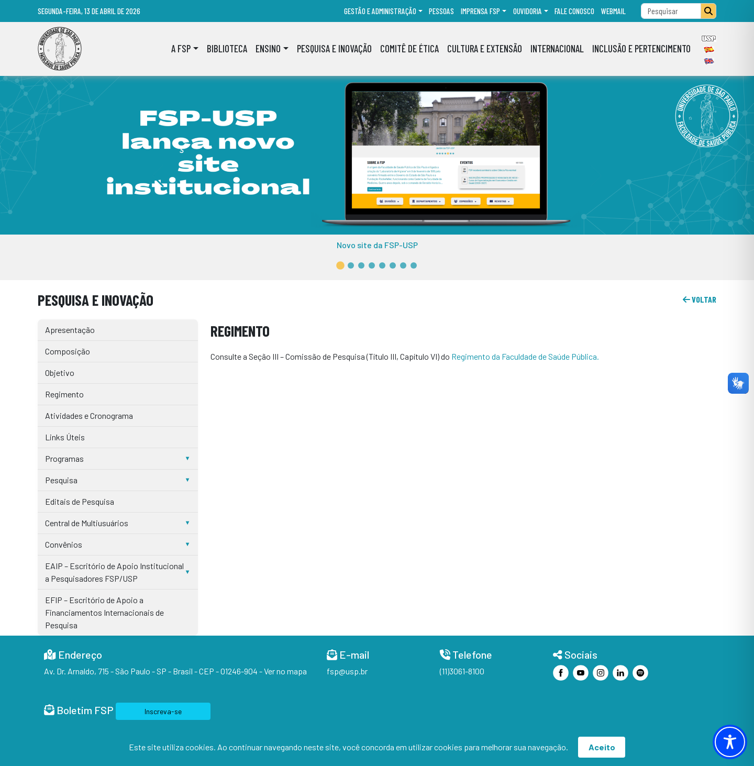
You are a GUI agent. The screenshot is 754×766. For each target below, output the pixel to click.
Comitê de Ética (409, 48)
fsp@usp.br (347, 671)
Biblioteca (227, 48)
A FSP (181, 48)
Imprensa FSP (480, 11)
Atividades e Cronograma (89, 415)
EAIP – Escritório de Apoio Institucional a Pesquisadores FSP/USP (114, 572)
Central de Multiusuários (86, 523)
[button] (340, 265)
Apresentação (70, 330)
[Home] (60, 48)
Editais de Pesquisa (79, 501)
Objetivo (59, 373)
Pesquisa (61, 480)
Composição (67, 351)
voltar (699, 299)
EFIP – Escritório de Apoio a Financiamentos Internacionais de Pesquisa (104, 612)
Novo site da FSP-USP (377, 245)
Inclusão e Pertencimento (641, 48)
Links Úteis (65, 437)
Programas (64, 458)
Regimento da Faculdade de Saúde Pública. (525, 356)
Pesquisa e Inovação (334, 48)
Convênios (63, 544)
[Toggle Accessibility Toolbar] (730, 742)
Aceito (602, 747)
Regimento (64, 394)
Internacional (557, 48)
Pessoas (441, 11)
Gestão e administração (380, 11)
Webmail (613, 11)
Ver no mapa (285, 671)
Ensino (268, 48)
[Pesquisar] (708, 11)
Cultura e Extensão (484, 48)
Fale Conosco (574, 11)
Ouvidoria (527, 11)
